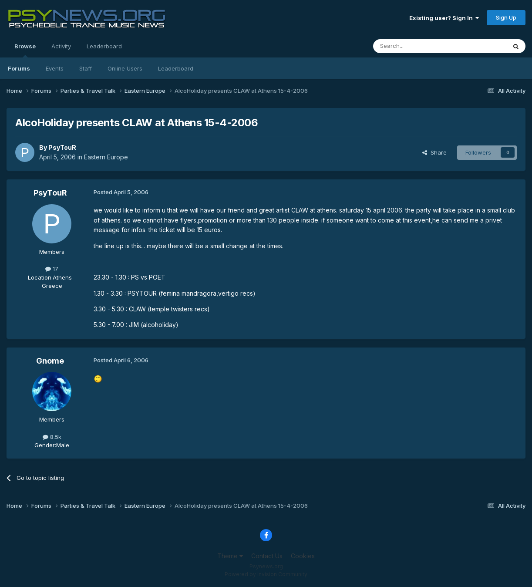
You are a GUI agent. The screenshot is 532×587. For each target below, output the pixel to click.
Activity (61, 46)
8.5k (52, 436)
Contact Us (267, 556)
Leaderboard (175, 68)
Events (55, 68)
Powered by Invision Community (266, 574)
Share (434, 152)
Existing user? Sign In (444, 17)
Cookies (303, 556)
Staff (85, 68)
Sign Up (506, 17)
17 (51, 268)
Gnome (50, 360)
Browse (25, 50)
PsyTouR (62, 147)
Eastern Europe (106, 157)
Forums (19, 68)
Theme (230, 556)
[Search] (417, 46)
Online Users (125, 68)
